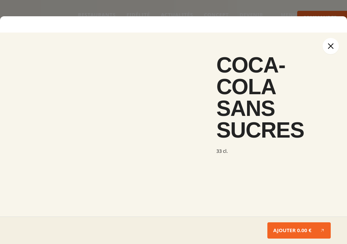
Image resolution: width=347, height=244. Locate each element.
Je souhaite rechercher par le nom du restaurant (53, 184)
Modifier (12, 40)
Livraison (42, 163)
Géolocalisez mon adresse (134, 184)
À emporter (16, 163)
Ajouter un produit (23, 87)
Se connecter (18, 231)
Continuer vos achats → (29, 123)
